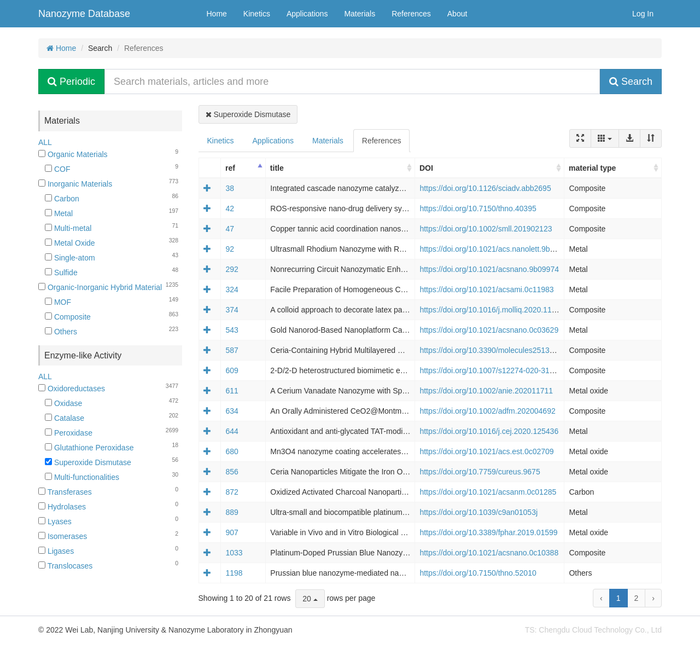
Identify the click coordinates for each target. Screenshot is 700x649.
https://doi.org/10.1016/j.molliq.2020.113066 (493, 309)
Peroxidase (68, 432)
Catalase (64, 418)
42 (229, 208)
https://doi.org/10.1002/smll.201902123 (485, 228)
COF (57, 169)
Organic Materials (73, 154)
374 (231, 309)
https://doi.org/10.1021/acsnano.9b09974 (489, 269)
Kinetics (256, 13)
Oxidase (63, 403)
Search (630, 81)
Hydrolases (62, 506)
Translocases (65, 565)
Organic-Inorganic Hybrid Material (100, 287)
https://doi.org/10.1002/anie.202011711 (486, 390)
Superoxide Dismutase (88, 462)
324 (231, 289)
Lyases (55, 521)
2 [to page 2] (636, 598)
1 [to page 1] (618, 598)
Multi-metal (68, 228)
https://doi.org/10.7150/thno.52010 (477, 573)
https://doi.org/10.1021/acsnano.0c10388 (488, 552)
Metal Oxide (70, 243)
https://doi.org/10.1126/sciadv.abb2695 (485, 188)
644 (231, 431)
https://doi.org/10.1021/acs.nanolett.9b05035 (495, 249)
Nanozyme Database (84, 13)
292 (231, 269)
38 (229, 188)
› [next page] (653, 598)
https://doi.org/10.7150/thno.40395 (477, 208)
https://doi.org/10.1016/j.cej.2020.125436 (488, 431)
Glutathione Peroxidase (89, 447)
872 (231, 492)
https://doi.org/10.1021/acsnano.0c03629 (488, 330)
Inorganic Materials (75, 183)
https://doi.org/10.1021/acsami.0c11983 (486, 289)
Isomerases (62, 536)
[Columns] (605, 138)
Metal (59, 213)
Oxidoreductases (71, 388)
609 (231, 370)
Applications (307, 13)
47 (229, 228)
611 (231, 390)
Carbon (62, 198)
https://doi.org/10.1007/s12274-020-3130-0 (491, 370)
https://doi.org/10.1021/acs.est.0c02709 (486, 451)
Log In (643, 13)
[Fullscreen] (580, 138)
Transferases (65, 492)
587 (231, 350)
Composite (68, 316)
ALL (45, 142)
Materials (359, 13)
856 (231, 471)
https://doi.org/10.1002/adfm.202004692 (487, 411)
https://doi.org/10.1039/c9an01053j (478, 512)
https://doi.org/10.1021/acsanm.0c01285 (487, 492)
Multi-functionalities (82, 477)
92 (229, 249)
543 (231, 330)
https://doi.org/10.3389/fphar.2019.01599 (488, 532)
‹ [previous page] (601, 598)
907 (231, 532)
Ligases (56, 551)
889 (231, 512)
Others (61, 331)
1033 (233, 552)
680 (231, 451)
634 (231, 411)
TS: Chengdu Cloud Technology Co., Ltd (593, 629)
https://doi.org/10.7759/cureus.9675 (479, 471)
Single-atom (70, 257)
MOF (58, 302)
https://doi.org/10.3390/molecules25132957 (493, 350)
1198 (233, 573)
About (457, 13)
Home (217, 13)
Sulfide (61, 272)
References (411, 13)
